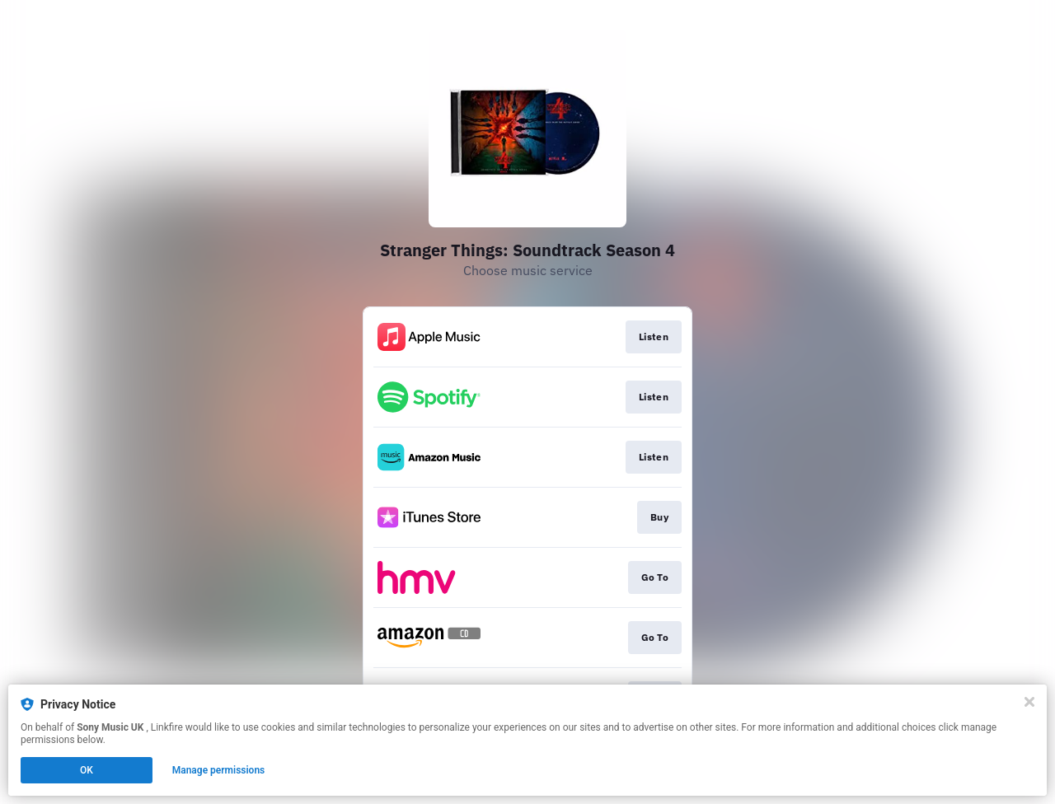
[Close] (1029, 702)
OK (86, 770)
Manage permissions (218, 770)
